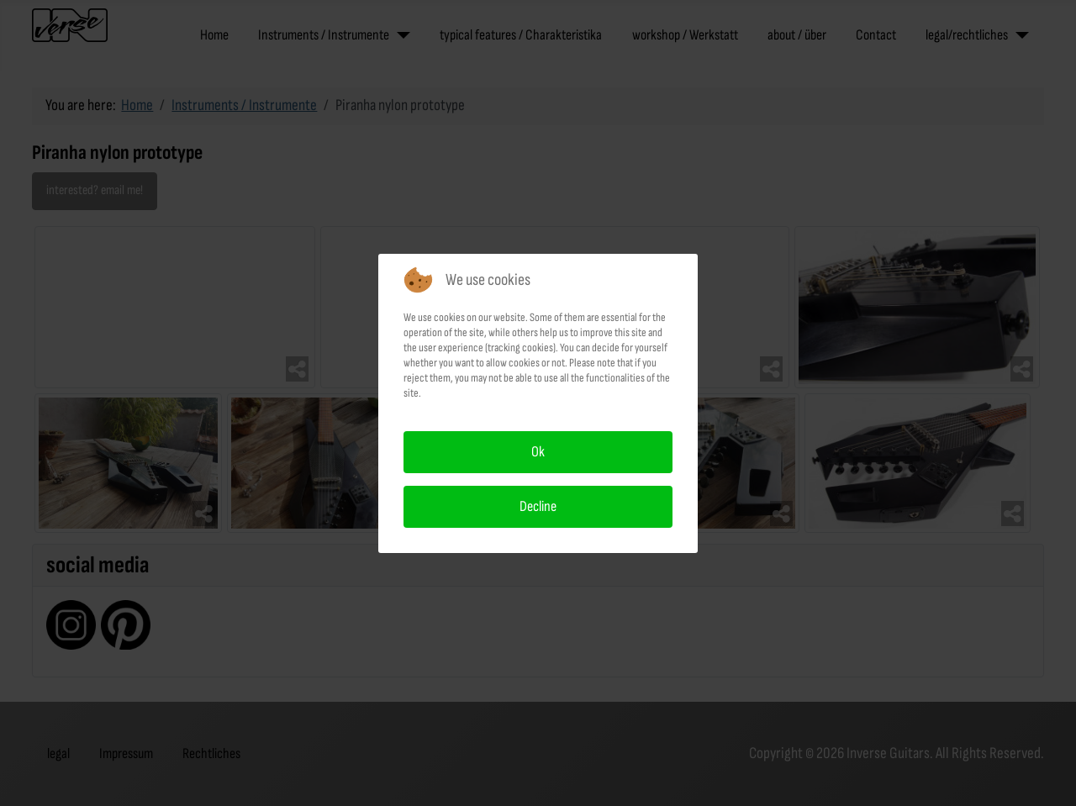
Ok (538, 452)
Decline (538, 506)
